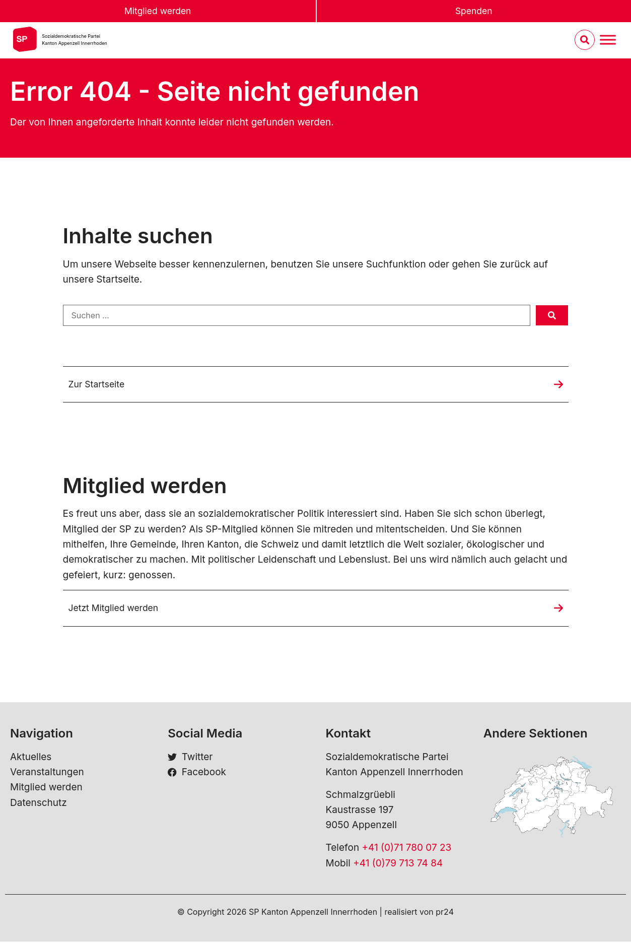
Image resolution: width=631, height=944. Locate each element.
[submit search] (552, 315)
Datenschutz (38, 805)
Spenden (474, 11)
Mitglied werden (157, 11)
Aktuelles (30, 759)
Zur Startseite (98, 384)
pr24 (445, 914)
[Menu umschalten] (608, 41)
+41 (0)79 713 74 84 (398, 865)
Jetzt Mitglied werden (117, 610)
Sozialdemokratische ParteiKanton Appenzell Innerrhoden (74, 40)
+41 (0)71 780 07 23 (406, 850)
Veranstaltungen (47, 774)
